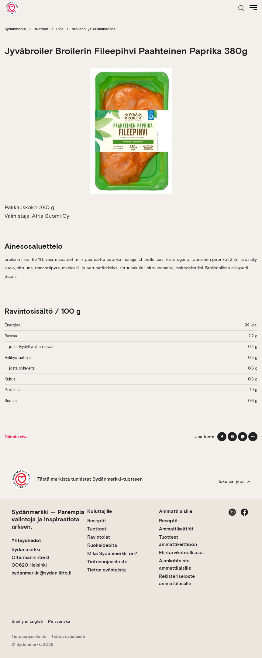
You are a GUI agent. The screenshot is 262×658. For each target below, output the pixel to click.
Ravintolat (98, 537)
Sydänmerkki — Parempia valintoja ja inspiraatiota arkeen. (48, 519)
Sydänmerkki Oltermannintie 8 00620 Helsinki (30, 557)
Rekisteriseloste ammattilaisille (177, 579)
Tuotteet (41, 29)
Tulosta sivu (16, 436)
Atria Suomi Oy (50, 216)
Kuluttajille (99, 511)
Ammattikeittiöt (176, 529)
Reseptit (96, 520)
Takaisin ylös (234, 481)
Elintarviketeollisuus (181, 552)
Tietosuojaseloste (107, 561)
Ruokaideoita (102, 545)
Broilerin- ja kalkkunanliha (93, 29)
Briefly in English (27, 621)
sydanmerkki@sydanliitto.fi (41, 573)
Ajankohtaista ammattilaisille (175, 564)
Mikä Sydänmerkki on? (112, 553)
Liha (60, 29)
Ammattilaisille (175, 511)
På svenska (59, 621)
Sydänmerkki (15, 29)
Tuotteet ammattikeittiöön (178, 540)
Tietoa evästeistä (106, 570)
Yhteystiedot (26, 540)
